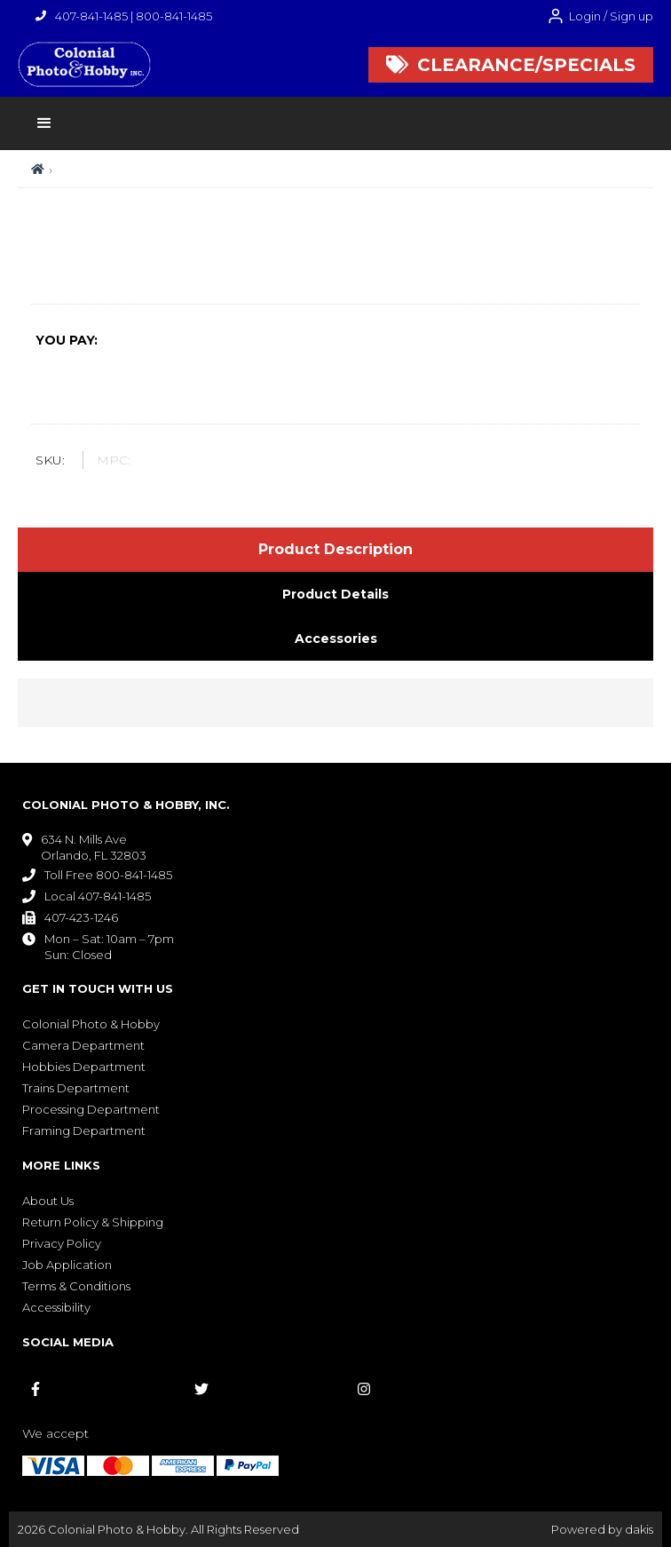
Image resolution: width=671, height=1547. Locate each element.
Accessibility (56, 1307)
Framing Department (84, 1130)
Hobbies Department (84, 1066)
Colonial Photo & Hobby (91, 1024)
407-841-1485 (91, 16)
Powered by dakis (602, 1529)
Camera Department (83, 1045)
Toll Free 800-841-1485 (108, 875)
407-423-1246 (81, 917)
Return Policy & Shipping (92, 1222)
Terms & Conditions (76, 1286)
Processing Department (91, 1109)
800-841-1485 (174, 16)
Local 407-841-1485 (97, 896)
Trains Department (76, 1088)
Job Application (67, 1264)
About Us (48, 1201)
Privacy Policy (61, 1243)
